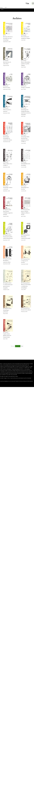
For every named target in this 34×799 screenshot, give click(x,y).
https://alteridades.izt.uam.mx (17, 369)
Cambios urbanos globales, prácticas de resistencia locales (7, 335)
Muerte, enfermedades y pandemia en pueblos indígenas (25, 63)
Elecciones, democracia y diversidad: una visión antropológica (8, 38)
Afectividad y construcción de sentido (25, 237)
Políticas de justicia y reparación (7, 110)
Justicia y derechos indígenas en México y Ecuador (25, 213)
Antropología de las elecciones (25, 188)
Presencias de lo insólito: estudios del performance (8, 237)
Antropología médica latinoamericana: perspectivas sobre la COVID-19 (25, 139)
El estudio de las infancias (26, 309)
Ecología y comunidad (25, 87)
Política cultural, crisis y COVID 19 (7, 164)
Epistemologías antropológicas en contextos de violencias (7, 138)
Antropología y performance (6, 311)
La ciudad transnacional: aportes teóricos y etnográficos (7, 286)
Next (22, 346)
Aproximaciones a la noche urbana (7, 62)
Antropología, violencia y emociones (7, 188)
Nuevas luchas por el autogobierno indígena (25, 37)
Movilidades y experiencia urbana (6, 261)
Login (6, 7)
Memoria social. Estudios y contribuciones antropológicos (26, 286)
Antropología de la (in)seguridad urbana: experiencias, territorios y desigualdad (26, 112)
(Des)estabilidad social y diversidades (25, 164)
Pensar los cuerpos (6, 87)
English (10, 7)
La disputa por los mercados (24, 261)
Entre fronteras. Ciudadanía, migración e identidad (8, 213)
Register (1, 7)
